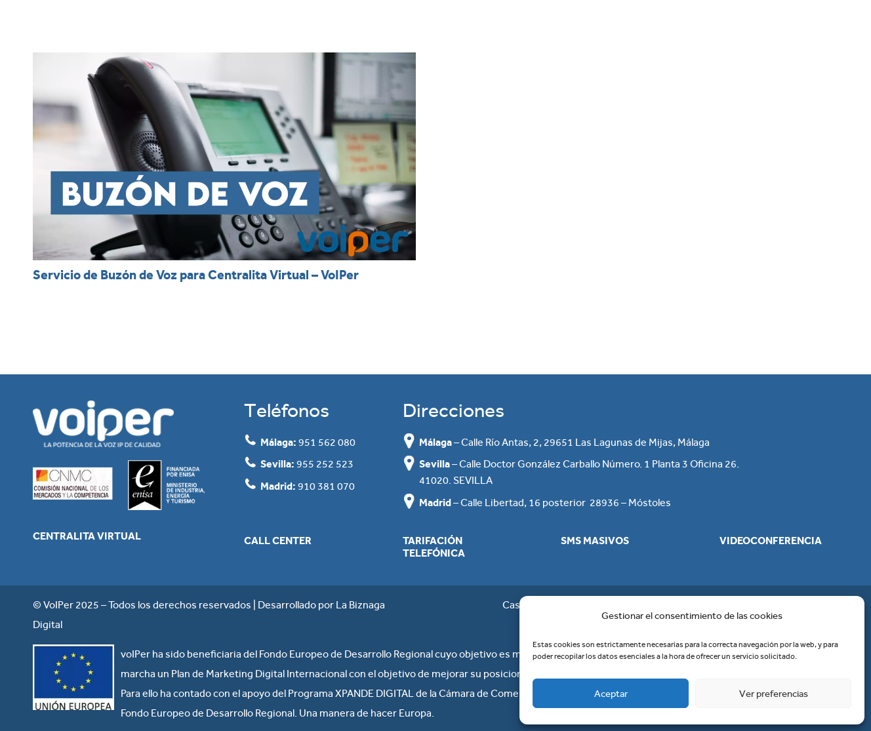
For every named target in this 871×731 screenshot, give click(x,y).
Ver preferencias (773, 694)
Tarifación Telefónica (434, 546)
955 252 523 (325, 464)
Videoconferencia (770, 540)
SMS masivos (595, 540)
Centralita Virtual (87, 536)
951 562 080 (326, 442)
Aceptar (611, 694)
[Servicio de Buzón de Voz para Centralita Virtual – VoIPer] (224, 156)
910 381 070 (326, 486)
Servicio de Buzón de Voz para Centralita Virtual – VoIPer (196, 275)
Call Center (278, 540)
